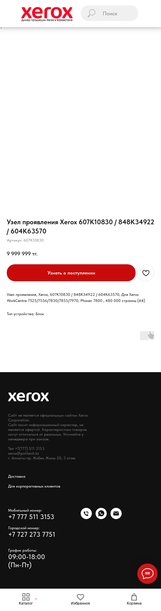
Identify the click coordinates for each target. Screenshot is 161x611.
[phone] (86, 517)
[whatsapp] (101, 517)
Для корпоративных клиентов (34, 486)
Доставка (16, 476)
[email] (116, 517)
